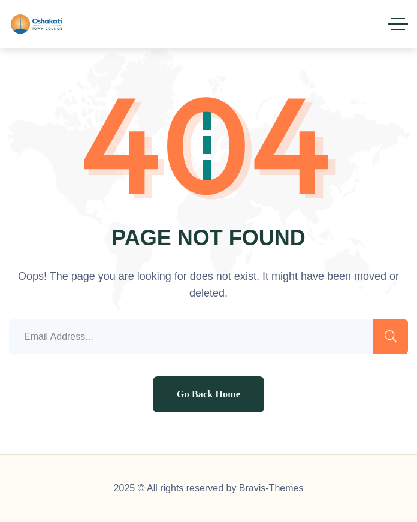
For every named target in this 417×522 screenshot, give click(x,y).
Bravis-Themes (271, 488)
